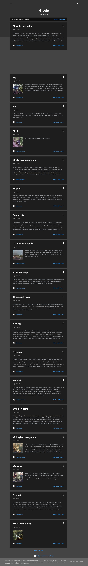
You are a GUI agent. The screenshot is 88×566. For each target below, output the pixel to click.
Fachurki (17, 380)
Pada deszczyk (20, 272)
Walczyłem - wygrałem (25, 437)
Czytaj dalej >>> (58, 45)
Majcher (17, 188)
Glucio (44, 11)
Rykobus (17, 352)
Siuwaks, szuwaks (22, 26)
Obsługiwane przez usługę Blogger (44, 556)
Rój (14, 77)
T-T (14, 106)
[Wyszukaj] (77, 4)
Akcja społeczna (21, 297)
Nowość (17, 323)
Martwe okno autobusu (25, 160)
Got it (81, 562)
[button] (63, 26)
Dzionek (17, 495)
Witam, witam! (20, 408)
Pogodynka (19, 215)
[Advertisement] (73, 41)
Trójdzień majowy (22, 523)
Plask (15, 131)
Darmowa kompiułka (23, 243)
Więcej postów (38, 550)
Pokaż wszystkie (59, 19)
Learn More (74, 562)
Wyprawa (17, 466)
